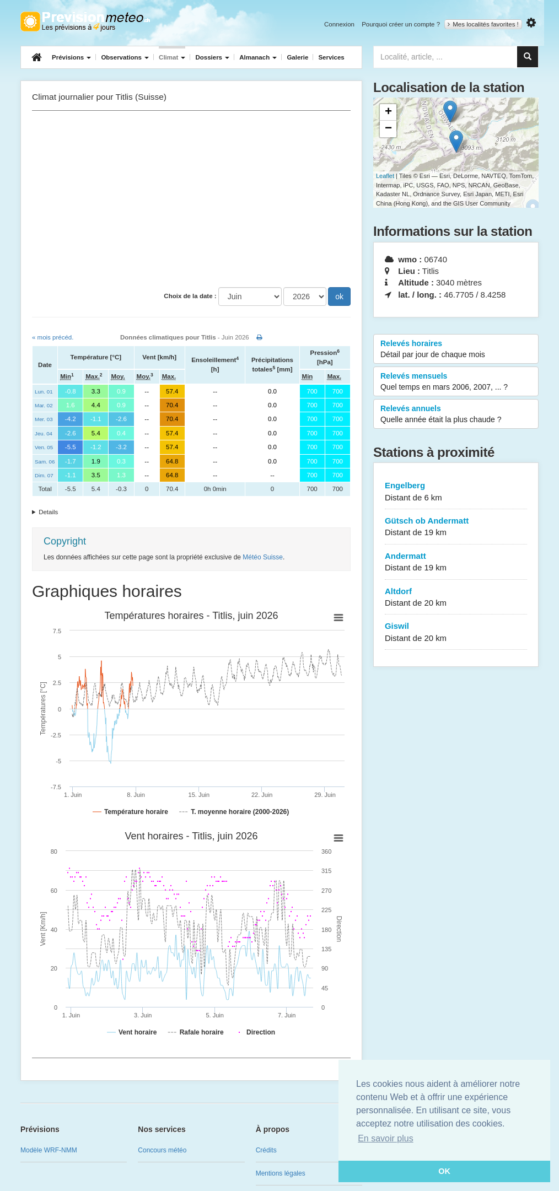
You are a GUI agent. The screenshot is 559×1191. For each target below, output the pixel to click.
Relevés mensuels (455, 381)
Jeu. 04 (43, 433)
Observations (125, 57)
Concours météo (162, 1150)
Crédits (266, 1150)
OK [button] (444, 1171)
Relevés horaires (455, 349)
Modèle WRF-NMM (48, 1150)
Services (331, 57)
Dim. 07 (44, 475)
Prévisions (71, 57)
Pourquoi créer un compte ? (401, 24)
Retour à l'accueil (85, 21)
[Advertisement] (191, 199)
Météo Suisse (263, 557)
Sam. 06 (45, 462)
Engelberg (456, 492)
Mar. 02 (44, 405)
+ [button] (388, 112)
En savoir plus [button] (385, 1138)
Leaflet (385, 176)
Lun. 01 (44, 392)
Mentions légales (280, 1173)
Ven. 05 (44, 447)
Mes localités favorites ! (483, 24)
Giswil (456, 632)
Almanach (258, 57)
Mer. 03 (44, 419)
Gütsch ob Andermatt (456, 527)
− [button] (388, 129)
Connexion (339, 24)
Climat (172, 57)
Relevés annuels (455, 414)
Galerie (297, 57)
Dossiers (212, 57)
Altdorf (456, 597)
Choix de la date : (190, 296)
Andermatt (456, 562)
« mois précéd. (52, 337)
